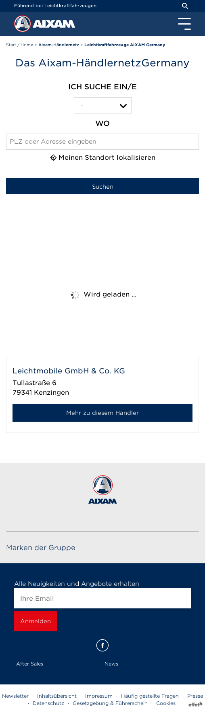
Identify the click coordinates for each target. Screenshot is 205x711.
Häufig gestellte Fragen (150, 696)
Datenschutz (48, 703)
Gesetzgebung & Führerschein (110, 703)
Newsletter (15, 696)
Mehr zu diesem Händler (102, 413)
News (111, 664)
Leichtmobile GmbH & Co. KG (69, 371)
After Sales (29, 664)
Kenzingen (51, 392)
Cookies (166, 703)
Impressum (99, 696)
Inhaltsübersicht (57, 696)
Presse (195, 696)
